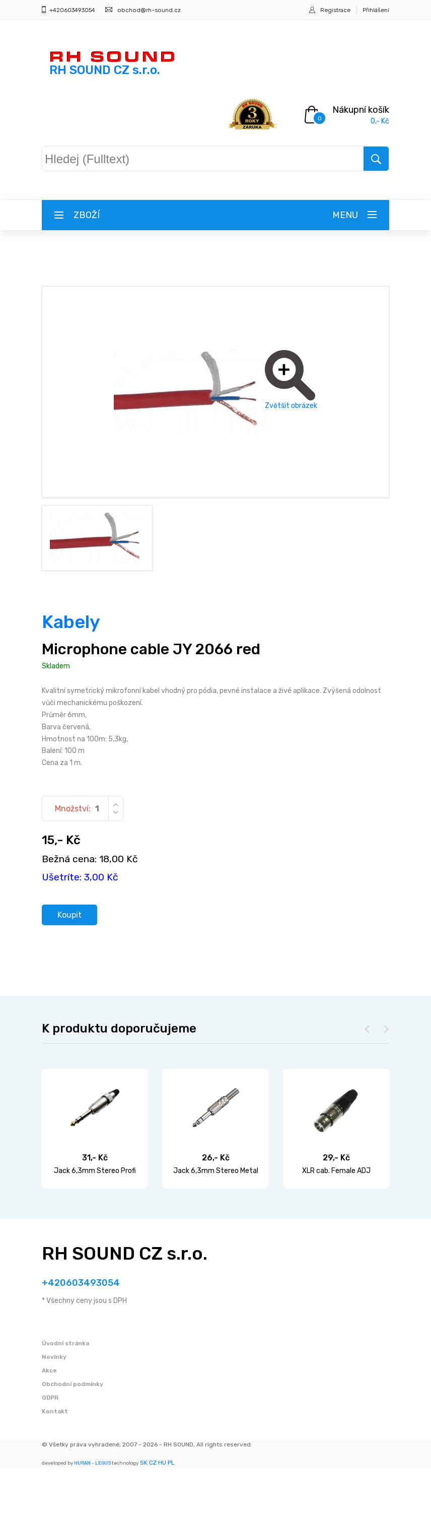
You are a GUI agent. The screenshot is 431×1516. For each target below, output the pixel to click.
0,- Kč (380, 121)
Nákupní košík (360, 109)
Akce (49, 1418)
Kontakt (55, 1459)
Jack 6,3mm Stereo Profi (95, 1219)
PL (171, 1510)
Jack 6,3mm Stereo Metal (215, 1219)
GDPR (50, 1446)
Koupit (73, 962)
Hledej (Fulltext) (95, 157)
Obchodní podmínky (72, 1432)
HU (162, 1510)
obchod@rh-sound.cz (149, 10)
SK (144, 1510)
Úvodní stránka (65, 1391)
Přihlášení (376, 10)
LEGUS (103, 1511)
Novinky (54, 1405)
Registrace (335, 10)
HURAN (82, 1511)
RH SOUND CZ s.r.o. (124, 1302)
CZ (153, 1510)
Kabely (71, 667)
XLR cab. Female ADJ (336, 1219)
